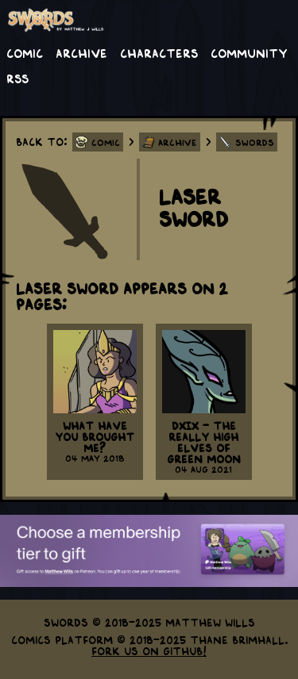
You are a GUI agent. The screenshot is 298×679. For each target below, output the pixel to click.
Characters (159, 52)
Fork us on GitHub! (149, 650)
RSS (17, 77)
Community (249, 52)
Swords (254, 142)
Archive (81, 52)
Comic (24, 52)
